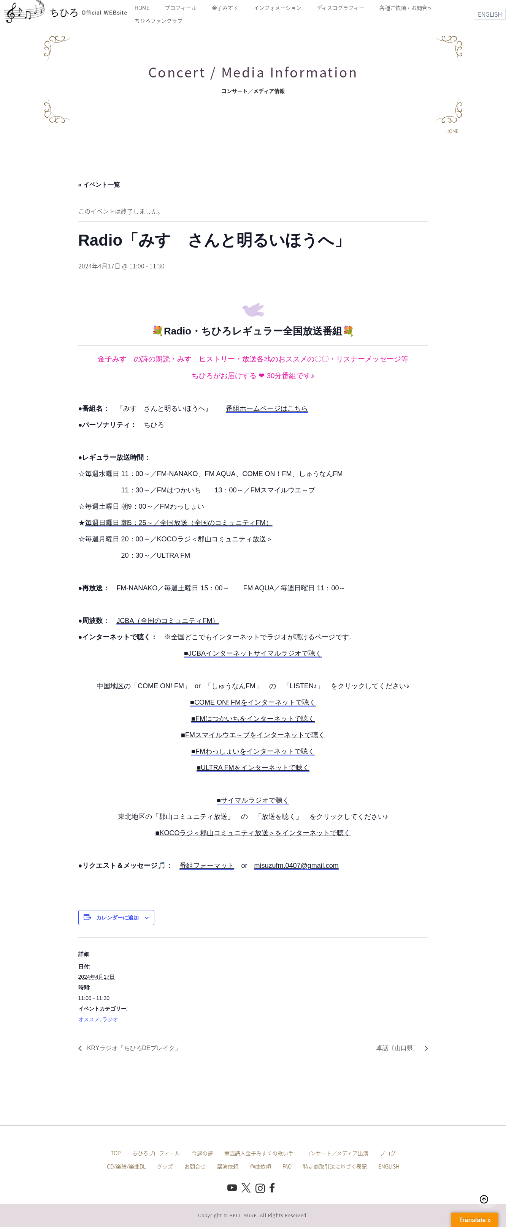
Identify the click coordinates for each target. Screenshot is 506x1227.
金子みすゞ (225, 7)
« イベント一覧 (99, 184)
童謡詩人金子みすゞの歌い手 (258, 1153)
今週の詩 (202, 1153)
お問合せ (195, 1166)
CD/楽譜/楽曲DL (126, 1166)
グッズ (165, 1166)
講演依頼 (227, 1166)
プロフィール (181, 7)
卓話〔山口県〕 (398, 1048)
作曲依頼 (260, 1166)
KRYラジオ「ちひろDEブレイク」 (133, 1048)
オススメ (89, 1019)
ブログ (388, 1153)
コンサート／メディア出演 (336, 1153)
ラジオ (110, 1019)
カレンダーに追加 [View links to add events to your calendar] (117, 918)
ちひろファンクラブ (158, 20)
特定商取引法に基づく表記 (335, 1166)
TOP (116, 1153)
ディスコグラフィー (340, 7)
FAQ (287, 1166)
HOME (142, 7)
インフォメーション (277, 7)
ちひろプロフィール (156, 1153)
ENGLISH (490, 14)
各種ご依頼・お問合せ (406, 7)
